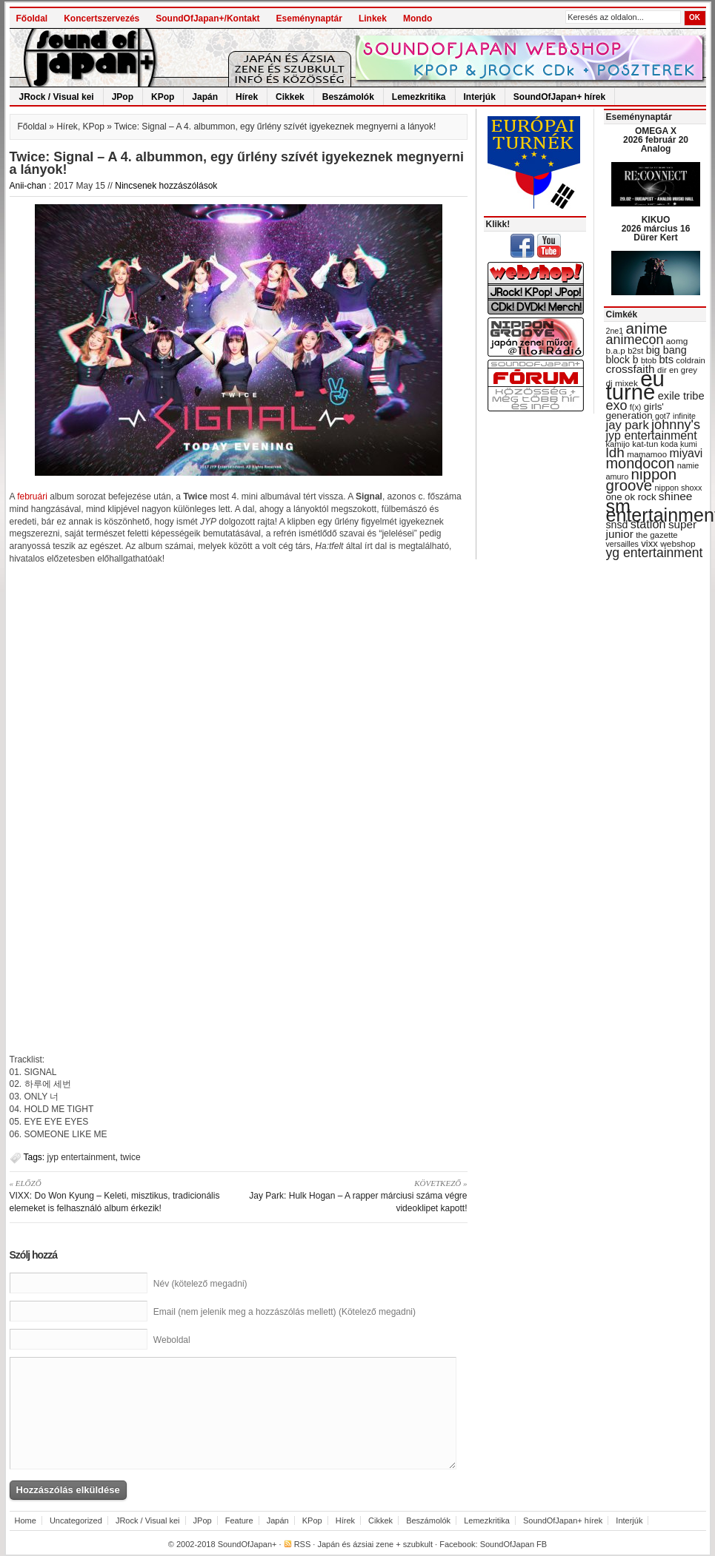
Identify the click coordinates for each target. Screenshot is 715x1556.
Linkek (373, 18)
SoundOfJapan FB (514, 1544)
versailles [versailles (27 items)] (622, 543)
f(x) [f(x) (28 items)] (636, 407)
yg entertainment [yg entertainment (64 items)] (654, 552)
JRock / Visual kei (56, 97)
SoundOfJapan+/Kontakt (207, 18)
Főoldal (32, 18)
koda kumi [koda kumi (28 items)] (679, 443)
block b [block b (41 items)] (622, 360)
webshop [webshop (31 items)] (677, 544)
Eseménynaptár (309, 18)
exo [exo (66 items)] (617, 405)
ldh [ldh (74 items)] (615, 452)
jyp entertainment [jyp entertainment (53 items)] (651, 435)
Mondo (417, 18)
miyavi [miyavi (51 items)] (685, 453)
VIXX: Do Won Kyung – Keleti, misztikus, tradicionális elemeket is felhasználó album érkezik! (119, 1195)
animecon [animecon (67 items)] (635, 339)
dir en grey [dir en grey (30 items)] (677, 370)
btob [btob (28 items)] (648, 360)
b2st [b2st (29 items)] (635, 350)
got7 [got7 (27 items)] (663, 415)
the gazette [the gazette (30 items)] (657, 535)
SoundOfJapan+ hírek (559, 97)
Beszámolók (348, 97)
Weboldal (171, 1340)
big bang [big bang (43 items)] (666, 350)
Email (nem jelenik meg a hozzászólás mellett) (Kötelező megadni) (284, 1312)
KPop (162, 97)
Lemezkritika (419, 97)
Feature (239, 1520)
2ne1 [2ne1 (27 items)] (615, 330)
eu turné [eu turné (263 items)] (635, 385)
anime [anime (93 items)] (647, 328)
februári (33, 496)
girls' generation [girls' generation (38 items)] (635, 411)
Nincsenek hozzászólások (166, 186)
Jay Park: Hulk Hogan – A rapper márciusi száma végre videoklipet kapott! (358, 1195)
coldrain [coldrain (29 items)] (690, 360)
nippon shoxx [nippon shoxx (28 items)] (678, 487)
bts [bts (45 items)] (666, 360)
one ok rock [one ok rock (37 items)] (631, 496)
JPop (122, 97)
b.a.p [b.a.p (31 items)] (615, 351)
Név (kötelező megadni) (200, 1284)
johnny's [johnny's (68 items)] (675, 424)
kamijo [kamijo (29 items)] (618, 443)
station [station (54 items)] (648, 524)
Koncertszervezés (101, 18)
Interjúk (480, 97)
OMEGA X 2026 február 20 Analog (655, 140)
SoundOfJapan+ (247, 1544)
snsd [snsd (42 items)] (617, 525)
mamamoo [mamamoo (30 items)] (647, 454)
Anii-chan (28, 186)
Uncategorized (76, 1520)
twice (130, 1157)
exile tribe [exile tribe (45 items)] (681, 396)
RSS (302, 1544)
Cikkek (290, 97)
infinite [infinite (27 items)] (684, 415)
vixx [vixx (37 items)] (649, 543)
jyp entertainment (81, 1157)
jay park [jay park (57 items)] (627, 425)
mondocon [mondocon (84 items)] (640, 463)
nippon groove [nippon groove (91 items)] (641, 479)
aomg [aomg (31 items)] (677, 341)
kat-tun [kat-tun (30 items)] (645, 443)
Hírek (247, 97)
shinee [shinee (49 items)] (676, 496)
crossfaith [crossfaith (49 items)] (630, 369)
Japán (205, 97)
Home (25, 1520)
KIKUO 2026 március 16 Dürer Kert (656, 229)
